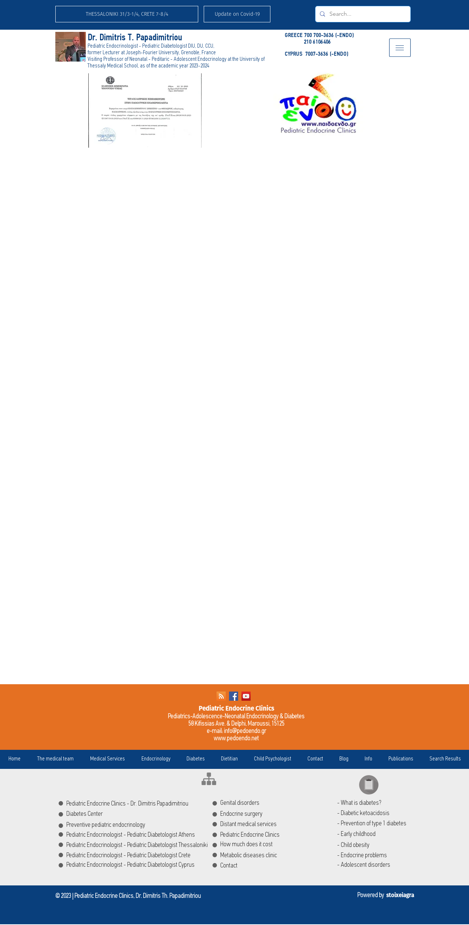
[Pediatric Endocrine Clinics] (279, 835)
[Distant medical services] (267, 824)
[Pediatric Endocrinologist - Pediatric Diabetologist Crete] (134, 856)
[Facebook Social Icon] (233, 696)
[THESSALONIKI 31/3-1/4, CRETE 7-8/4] (126, 14)
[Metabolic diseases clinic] (264, 856)
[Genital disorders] (263, 803)
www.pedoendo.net (236, 739)
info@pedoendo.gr (245, 731)
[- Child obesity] (375, 845)
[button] (237, 14)
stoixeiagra (400, 895)
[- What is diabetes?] (375, 803)
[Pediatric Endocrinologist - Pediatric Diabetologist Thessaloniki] (143, 845)
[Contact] (236, 866)
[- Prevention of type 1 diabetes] (375, 824)
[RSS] (221, 696)
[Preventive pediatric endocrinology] (111, 825)
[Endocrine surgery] (253, 814)
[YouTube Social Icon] (246, 696)
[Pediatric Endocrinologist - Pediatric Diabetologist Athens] (134, 835)
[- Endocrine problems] (379, 856)
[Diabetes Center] (97, 814)
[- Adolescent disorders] (375, 865)
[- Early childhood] (375, 834)
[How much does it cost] (279, 845)
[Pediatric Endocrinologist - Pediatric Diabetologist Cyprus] (134, 865)
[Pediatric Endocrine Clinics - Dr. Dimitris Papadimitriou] (146, 804)
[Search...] (362, 14)
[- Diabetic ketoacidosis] (375, 813)
